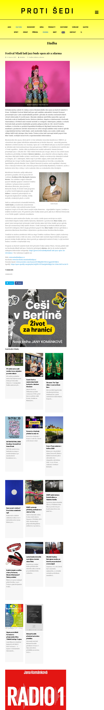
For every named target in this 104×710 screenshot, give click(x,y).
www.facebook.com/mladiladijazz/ (24, 259)
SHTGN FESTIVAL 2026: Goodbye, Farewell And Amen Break (13, 437)
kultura (36, 57)
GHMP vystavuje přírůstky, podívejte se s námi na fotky (34, 496)
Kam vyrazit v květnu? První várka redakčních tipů (13, 497)
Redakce (22, 57)
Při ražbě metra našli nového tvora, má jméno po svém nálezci (13, 371)
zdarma (41, 57)
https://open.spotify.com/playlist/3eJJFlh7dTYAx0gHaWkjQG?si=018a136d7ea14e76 (39, 264)
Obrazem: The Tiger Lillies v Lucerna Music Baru (53, 385)
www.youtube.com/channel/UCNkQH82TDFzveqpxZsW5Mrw (37, 262)
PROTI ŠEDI (48, 11)
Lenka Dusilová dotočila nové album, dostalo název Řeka (33, 539)
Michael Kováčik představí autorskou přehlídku (32, 610)
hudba (31, 57)
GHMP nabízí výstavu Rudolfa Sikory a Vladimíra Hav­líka (52, 484)
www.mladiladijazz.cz (17, 257)
